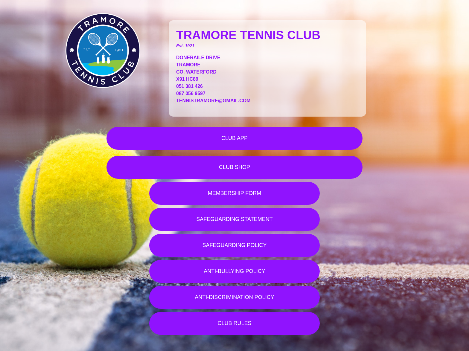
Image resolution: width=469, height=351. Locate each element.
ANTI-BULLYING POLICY (234, 271)
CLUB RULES (234, 323)
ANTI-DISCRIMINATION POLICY (234, 297)
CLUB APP (234, 138)
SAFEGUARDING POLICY (234, 245)
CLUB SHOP (234, 167)
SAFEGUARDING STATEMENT (234, 219)
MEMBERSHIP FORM (234, 193)
